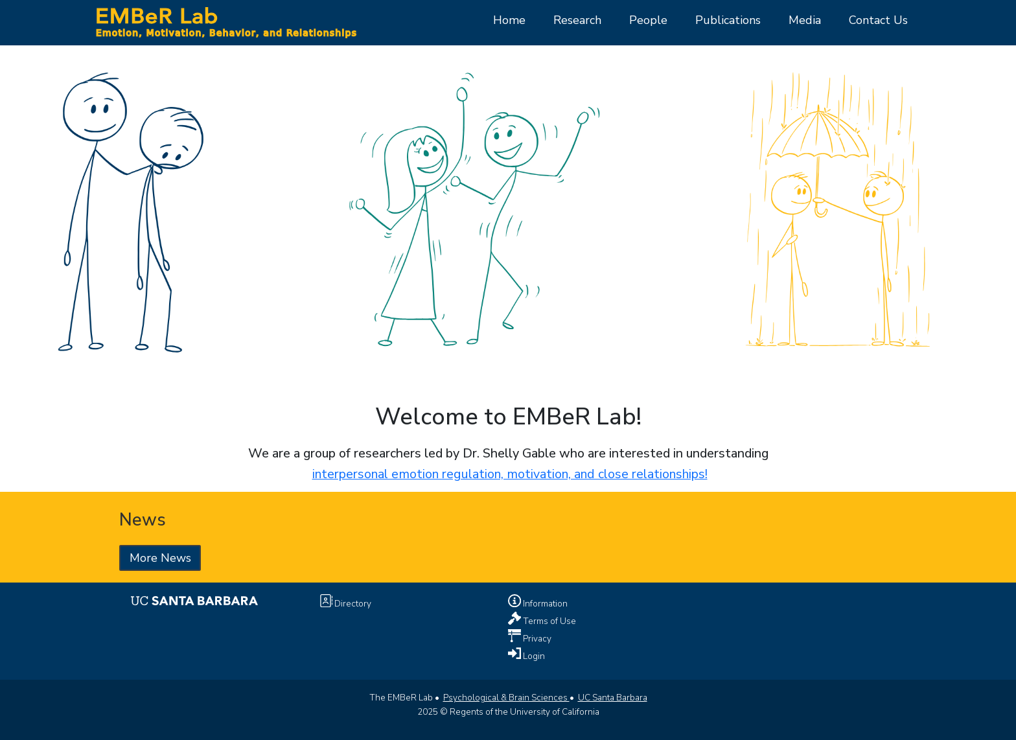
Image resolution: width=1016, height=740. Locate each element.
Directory (351, 603)
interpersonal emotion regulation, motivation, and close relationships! (510, 474)
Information (544, 603)
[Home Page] (225, 21)
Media (805, 20)
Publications (728, 20)
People (648, 20)
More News (160, 558)
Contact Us (878, 20)
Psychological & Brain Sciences (506, 697)
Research (577, 20)
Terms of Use (548, 620)
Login (533, 655)
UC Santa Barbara (612, 697)
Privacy (536, 638)
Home (509, 20)
